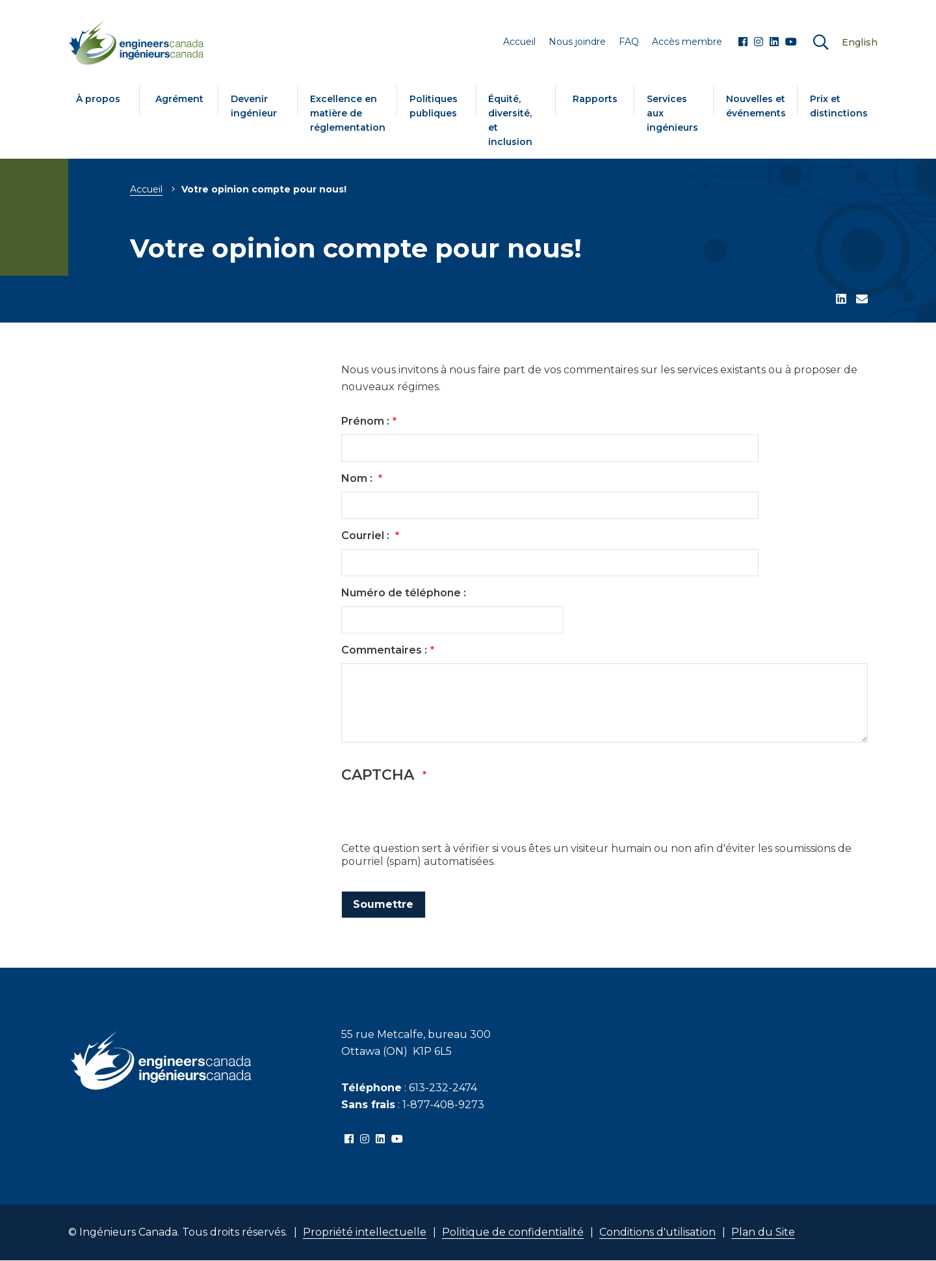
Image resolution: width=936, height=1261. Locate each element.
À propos (98, 99)
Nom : (358, 478)
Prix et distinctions (839, 106)
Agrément (179, 99)
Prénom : (365, 421)
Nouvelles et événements (756, 106)
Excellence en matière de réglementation (347, 113)
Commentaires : (384, 650)
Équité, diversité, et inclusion (510, 120)
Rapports (595, 99)
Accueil (146, 189)
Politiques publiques (434, 106)
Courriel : (366, 535)
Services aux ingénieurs (672, 113)
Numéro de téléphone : (403, 593)
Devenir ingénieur (254, 106)
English (860, 42)
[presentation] (440, 816)
